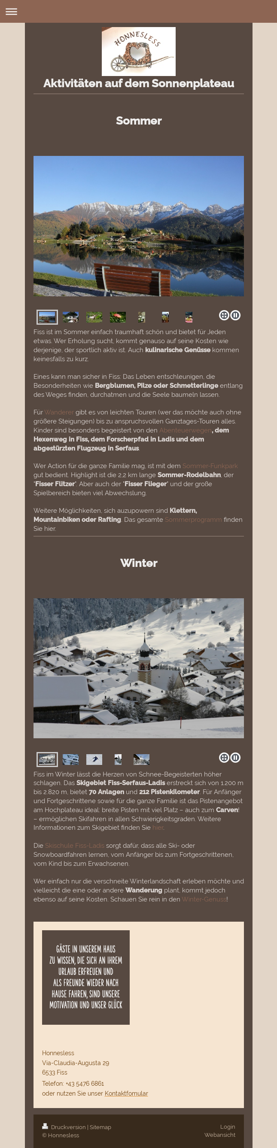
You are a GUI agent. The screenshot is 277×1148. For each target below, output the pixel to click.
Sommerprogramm (193, 520)
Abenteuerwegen (185, 430)
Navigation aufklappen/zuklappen (138, 11)
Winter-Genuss (204, 899)
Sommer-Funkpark (210, 466)
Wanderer (59, 412)
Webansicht (219, 1135)
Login (227, 1127)
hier (157, 827)
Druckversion (64, 1127)
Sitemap (100, 1127)
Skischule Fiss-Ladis (74, 846)
